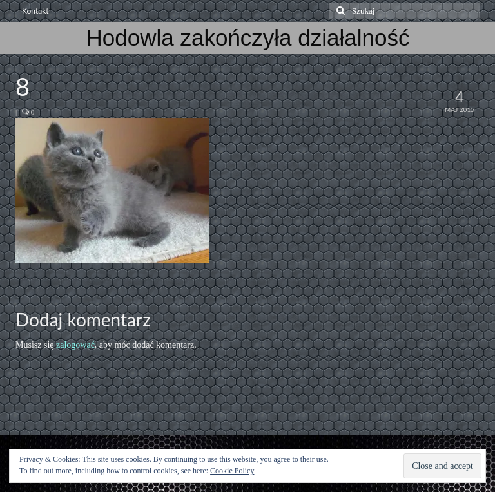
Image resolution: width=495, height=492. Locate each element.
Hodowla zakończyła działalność (248, 37)
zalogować (75, 345)
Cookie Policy (232, 470)
